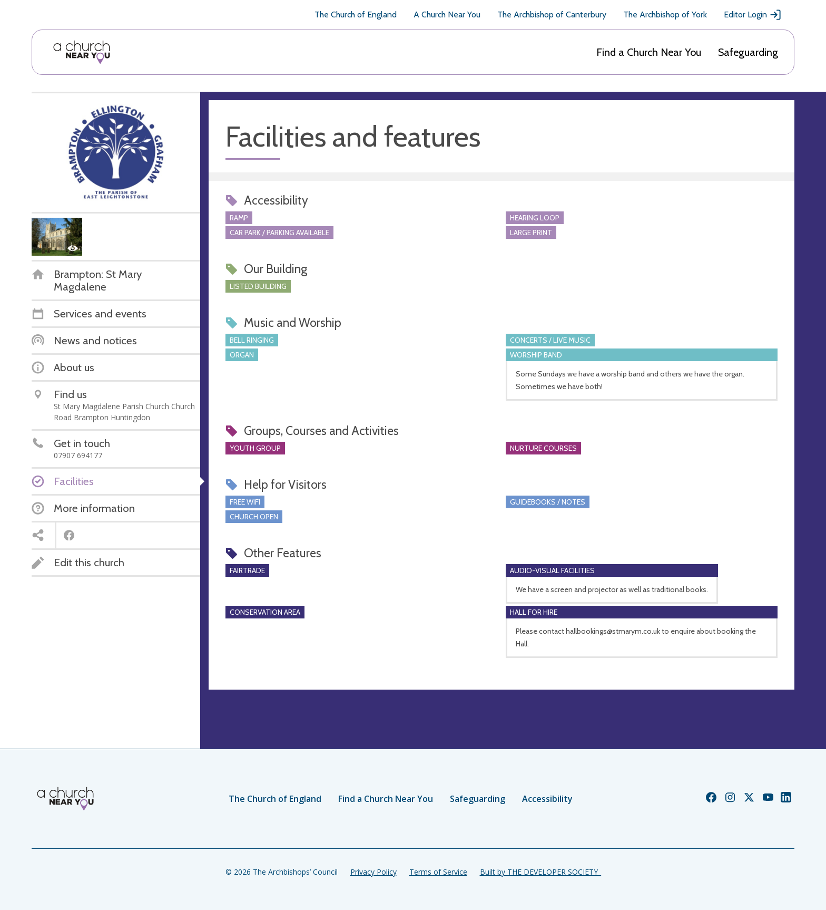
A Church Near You (447, 14)
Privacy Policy (373, 872)
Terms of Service (438, 872)
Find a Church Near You (648, 52)
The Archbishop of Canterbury (551, 14)
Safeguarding (748, 52)
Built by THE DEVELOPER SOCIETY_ (540, 872)
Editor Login (753, 14)
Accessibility (547, 799)
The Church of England (355, 14)
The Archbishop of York (665, 14)
